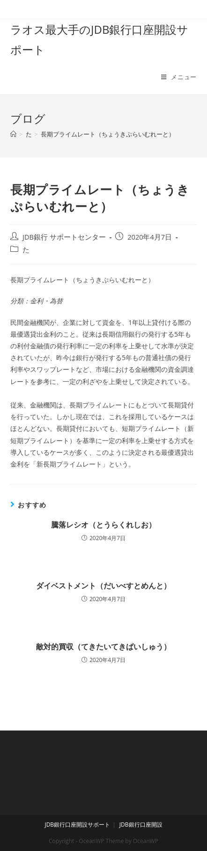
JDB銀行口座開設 (141, 824)
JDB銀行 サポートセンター (64, 237)
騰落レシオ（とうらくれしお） (103, 525)
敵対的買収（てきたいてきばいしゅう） (103, 646)
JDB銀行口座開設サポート (77, 824)
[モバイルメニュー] (179, 77)
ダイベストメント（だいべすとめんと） (103, 585)
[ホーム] (13, 134)
